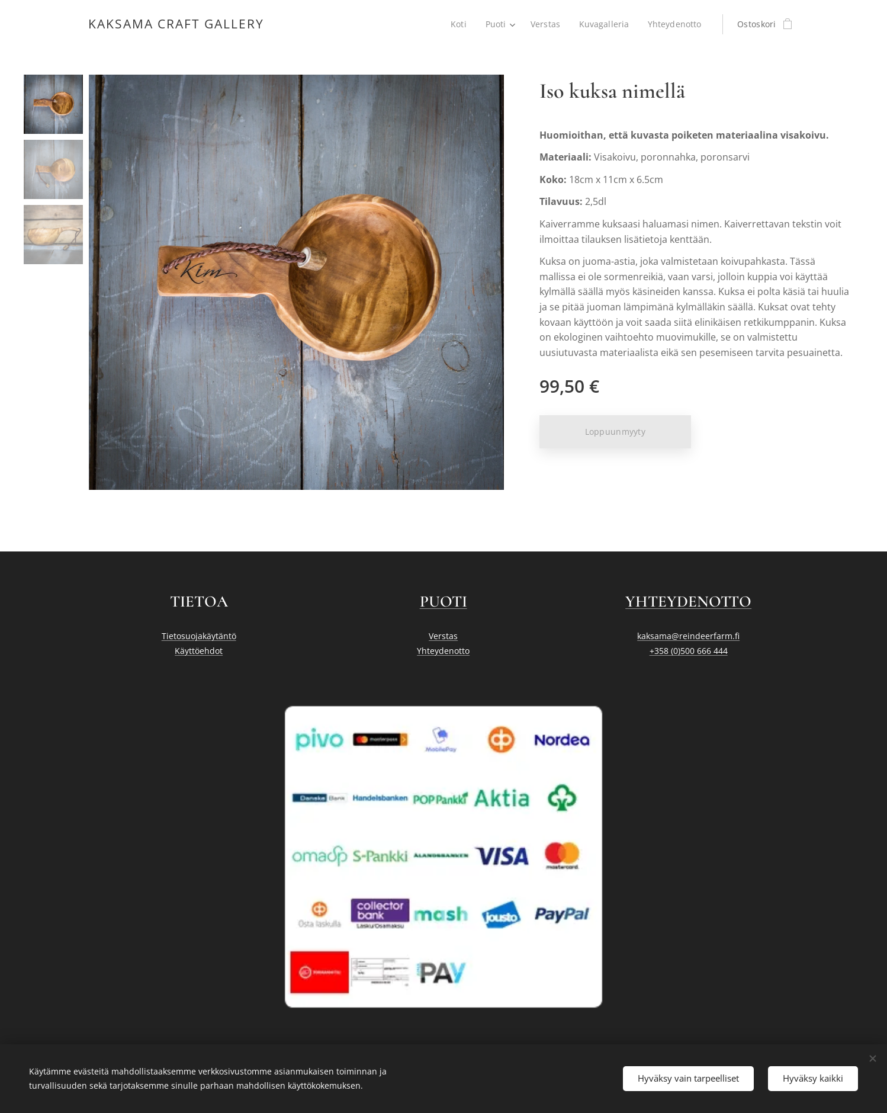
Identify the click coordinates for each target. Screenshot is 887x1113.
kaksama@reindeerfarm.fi (688, 636)
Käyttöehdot (199, 650)
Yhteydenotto (443, 650)
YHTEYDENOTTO (688, 601)
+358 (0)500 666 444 (688, 650)
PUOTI (443, 601)
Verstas (443, 636)
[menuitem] (458, 24)
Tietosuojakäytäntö (199, 636)
